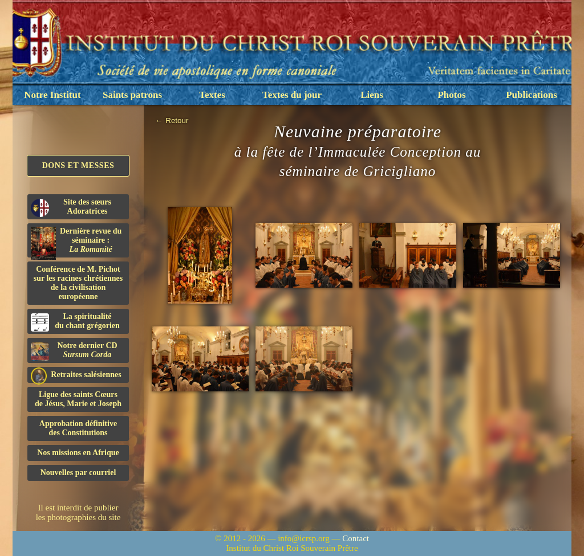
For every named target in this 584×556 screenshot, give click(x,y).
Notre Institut (52, 94)
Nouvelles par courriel (78, 472)
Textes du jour (292, 94)
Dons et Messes (78, 165)
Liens (371, 94)
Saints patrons (132, 94)
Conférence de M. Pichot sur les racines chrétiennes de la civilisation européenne (78, 283)
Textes (212, 94)
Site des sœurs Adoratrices (71, 207)
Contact (355, 538)
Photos (451, 94)
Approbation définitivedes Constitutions (78, 428)
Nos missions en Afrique (78, 452)
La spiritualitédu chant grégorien (75, 322)
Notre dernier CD (74, 351)
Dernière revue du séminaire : (76, 242)
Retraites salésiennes (76, 375)
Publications (531, 94)
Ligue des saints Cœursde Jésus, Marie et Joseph (78, 399)
